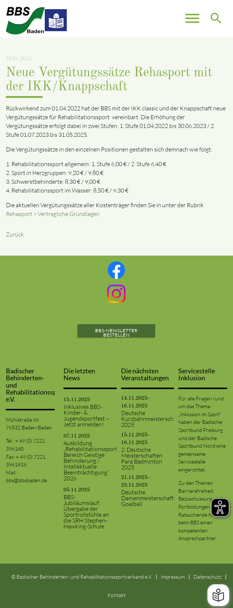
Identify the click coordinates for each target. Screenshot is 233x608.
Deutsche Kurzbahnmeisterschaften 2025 (145, 419)
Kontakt (116, 595)
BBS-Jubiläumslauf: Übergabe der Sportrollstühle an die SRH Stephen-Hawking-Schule (86, 511)
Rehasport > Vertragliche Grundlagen (52, 213)
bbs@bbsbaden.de (26, 480)
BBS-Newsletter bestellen (116, 333)
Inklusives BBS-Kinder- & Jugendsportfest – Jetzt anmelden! (86, 415)
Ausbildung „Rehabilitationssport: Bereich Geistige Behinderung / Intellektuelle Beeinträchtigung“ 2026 (87, 460)
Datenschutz (207, 577)
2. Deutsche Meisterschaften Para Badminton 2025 (142, 458)
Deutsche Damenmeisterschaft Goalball (145, 498)
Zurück (15, 234)
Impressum (173, 577)
